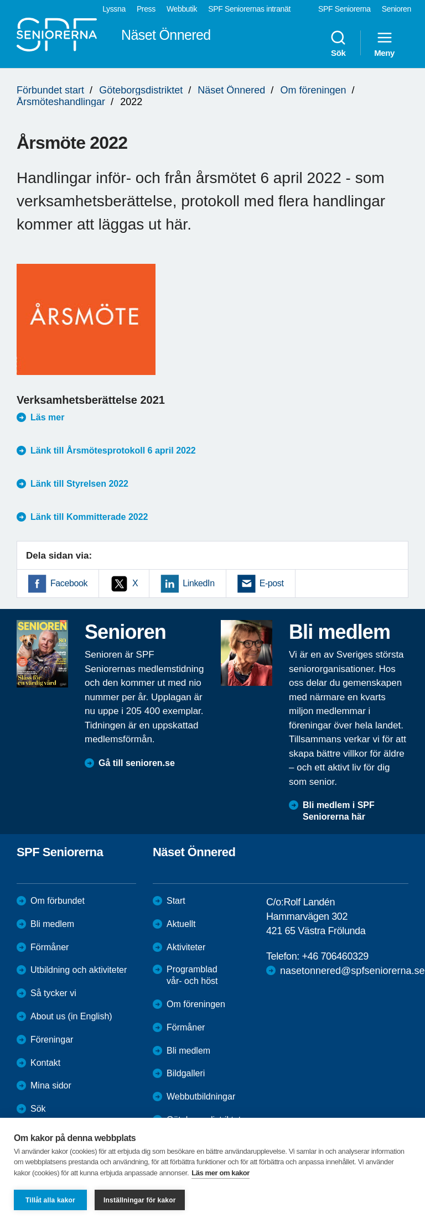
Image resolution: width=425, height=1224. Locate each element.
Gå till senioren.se (137, 763)
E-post (272, 583)
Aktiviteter (186, 947)
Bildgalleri (186, 1073)
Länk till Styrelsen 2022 (79, 483)
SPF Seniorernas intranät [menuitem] (249, 8)
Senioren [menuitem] (396, 8)
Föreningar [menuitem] (51, 1039)
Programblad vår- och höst (192, 975)
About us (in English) (71, 1016)
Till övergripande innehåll (0, 0)
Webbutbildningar (201, 1096)
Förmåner (49, 947)
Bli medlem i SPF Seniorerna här (339, 810)
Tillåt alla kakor (50, 1200)
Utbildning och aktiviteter (78, 970)
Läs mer (47, 417)
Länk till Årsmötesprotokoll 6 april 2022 (113, 450)
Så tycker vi (53, 993)
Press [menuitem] (146, 8)
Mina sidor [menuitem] (50, 1085)
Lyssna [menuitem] (114, 8)
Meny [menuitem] (384, 43)
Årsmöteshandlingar (61, 102)
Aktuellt (181, 924)
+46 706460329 (335, 956)
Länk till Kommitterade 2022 (89, 517)
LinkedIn (198, 583)
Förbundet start (50, 90)
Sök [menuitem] (338, 43)
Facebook (68, 583)
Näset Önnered (231, 90)
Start (176, 900)
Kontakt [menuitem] (45, 1062)
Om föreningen (313, 90)
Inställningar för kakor (139, 1200)
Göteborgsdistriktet (141, 90)
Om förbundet (57, 900)
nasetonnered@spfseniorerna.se (352, 970)
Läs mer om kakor (220, 1173)
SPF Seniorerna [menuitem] (344, 8)
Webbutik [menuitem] (182, 8)
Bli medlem (52, 924)
